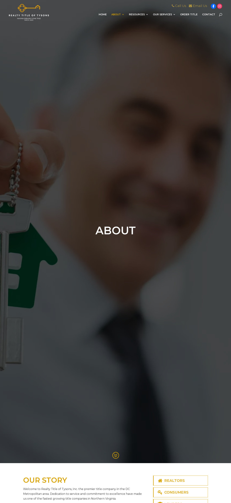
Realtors (171, 480)
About (116, 14)
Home (103, 14)
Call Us (179, 6)
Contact (208, 14)
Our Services (162, 14)
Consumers (172, 492)
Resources (137, 14)
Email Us (198, 6)
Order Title (189, 14)
